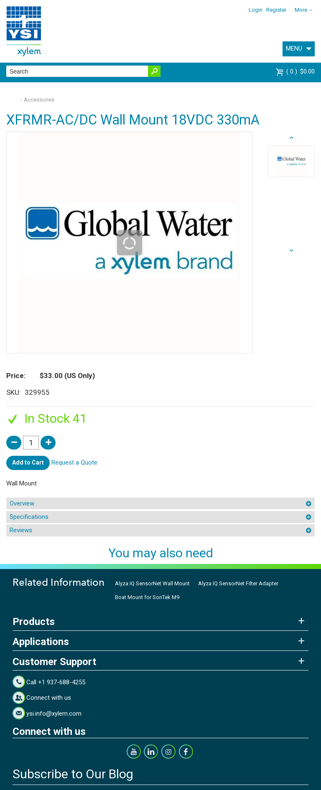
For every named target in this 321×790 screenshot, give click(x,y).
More (301, 10)
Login (255, 10)
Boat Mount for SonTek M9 (147, 597)
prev (291, 250)
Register (276, 10)
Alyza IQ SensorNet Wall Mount (152, 583)
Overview (22, 503)
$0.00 (300, 71)
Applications (41, 642)
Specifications (29, 517)
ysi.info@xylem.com (54, 713)
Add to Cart (28, 462)
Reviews (21, 530)
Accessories (39, 100)
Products (34, 621)
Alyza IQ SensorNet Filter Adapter (238, 583)
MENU (294, 48)
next (291, 138)
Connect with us (48, 697)
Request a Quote (74, 462)
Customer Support (54, 662)
